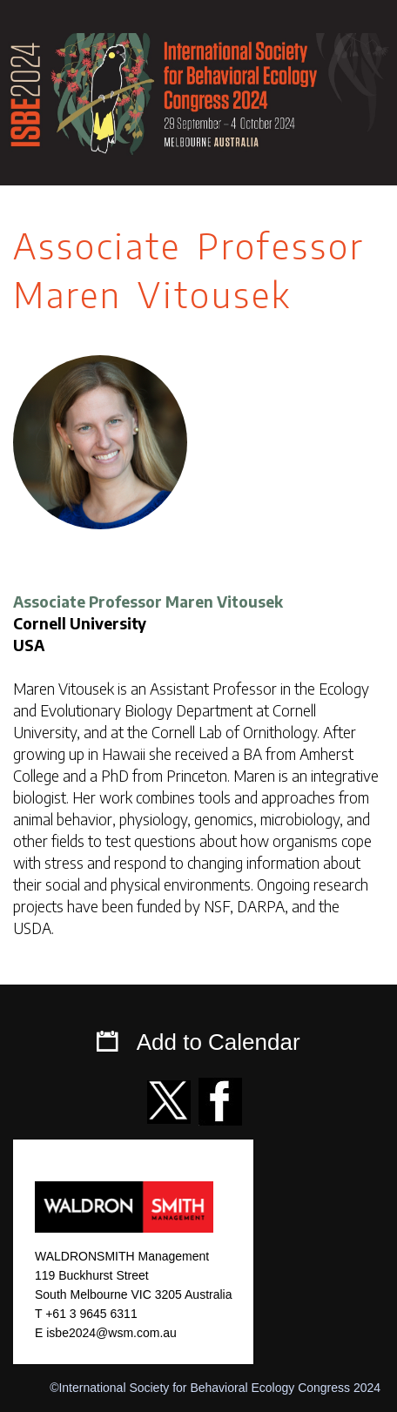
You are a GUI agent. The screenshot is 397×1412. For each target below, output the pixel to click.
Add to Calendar (218, 1042)
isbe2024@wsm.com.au (111, 1333)
